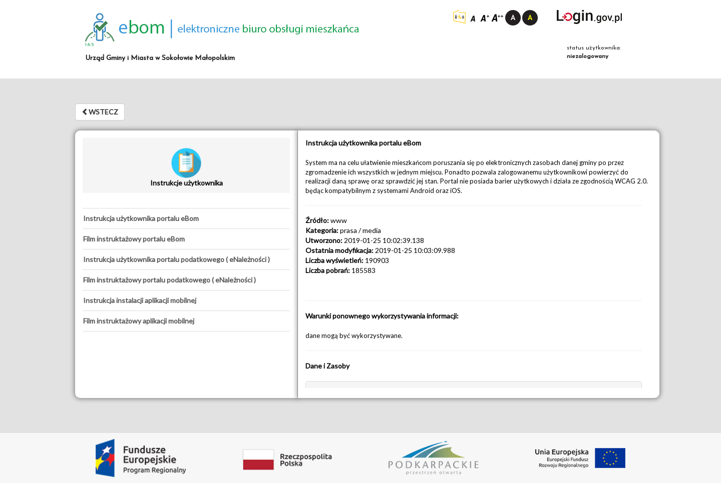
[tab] (186, 218)
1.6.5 (89, 44)
